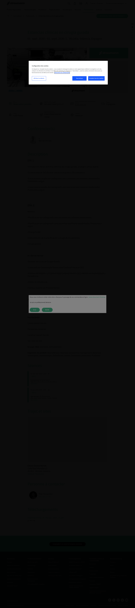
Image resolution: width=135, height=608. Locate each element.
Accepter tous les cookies (96, 78)
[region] (68, 72)
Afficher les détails (39, 78)
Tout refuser (79, 78)
